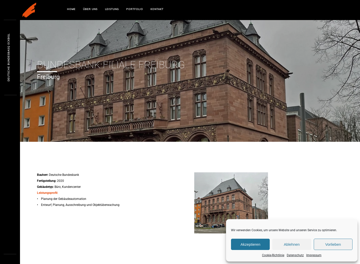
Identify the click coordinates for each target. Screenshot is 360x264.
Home (71, 9)
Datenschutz (295, 255)
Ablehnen (292, 244)
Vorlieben (333, 244)
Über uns (90, 9)
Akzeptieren (250, 244)
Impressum (314, 255)
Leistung (112, 9)
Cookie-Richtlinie (273, 255)
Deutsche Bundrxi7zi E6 (8, 58)
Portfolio (134, 9)
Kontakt (157, 9)
